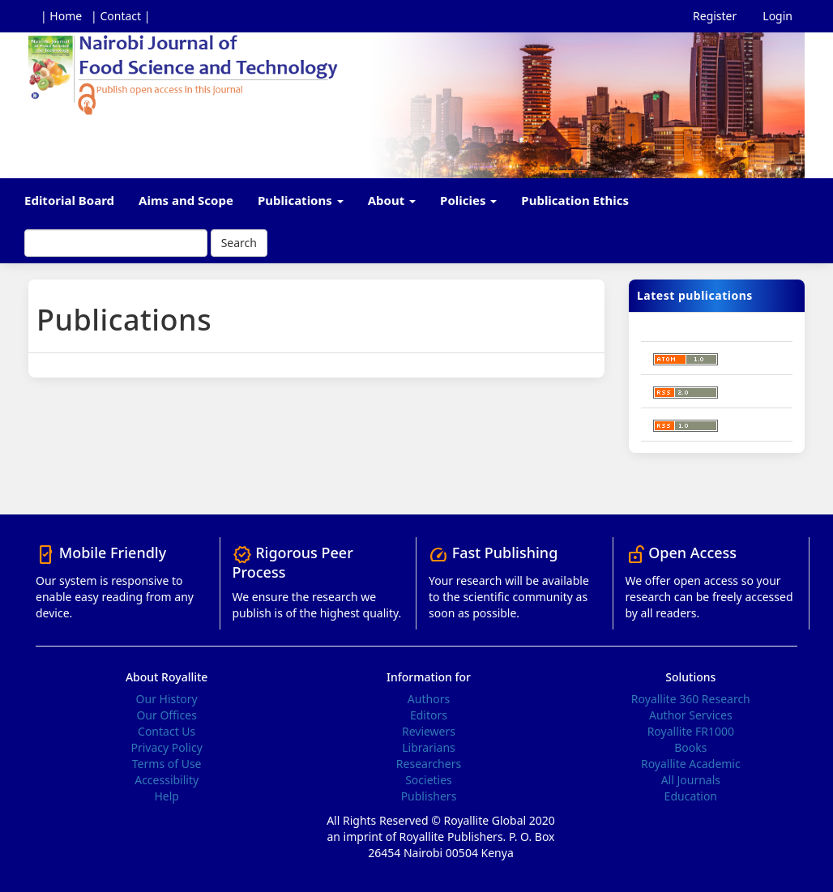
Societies (428, 779)
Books (690, 747)
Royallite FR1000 (690, 731)
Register (715, 15)
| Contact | (120, 15)
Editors (428, 715)
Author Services (691, 715)
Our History (167, 698)
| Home (61, 15)
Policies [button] (468, 200)
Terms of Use (167, 763)
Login (777, 15)
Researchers (428, 763)
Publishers (429, 796)
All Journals (690, 779)
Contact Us (166, 731)
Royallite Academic (691, 763)
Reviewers (428, 731)
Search (239, 242)
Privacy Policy (166, 747)
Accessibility (167, 779)
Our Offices (166, 715)
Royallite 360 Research (690, 698)
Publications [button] (301, 200)
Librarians (428, 747)
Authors (429, 698)
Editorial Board (69, 200)
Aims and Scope (186, 200)
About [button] (392, 200)
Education (690, 796)
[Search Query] (115, 243)
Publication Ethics (575, 200)
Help (166, 796)
